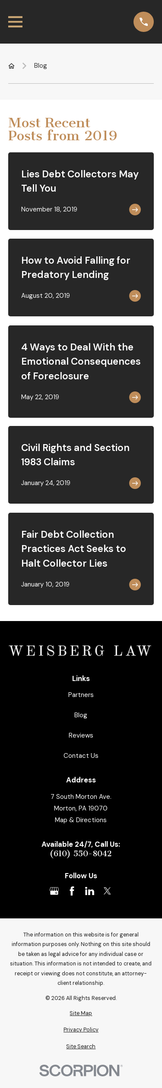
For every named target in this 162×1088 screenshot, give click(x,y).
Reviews (81, 735)
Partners (81, 695)
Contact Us (81, 755)
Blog (80, 715)
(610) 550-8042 (81, 854)
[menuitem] (81, 1014)
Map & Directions (81, 820)
